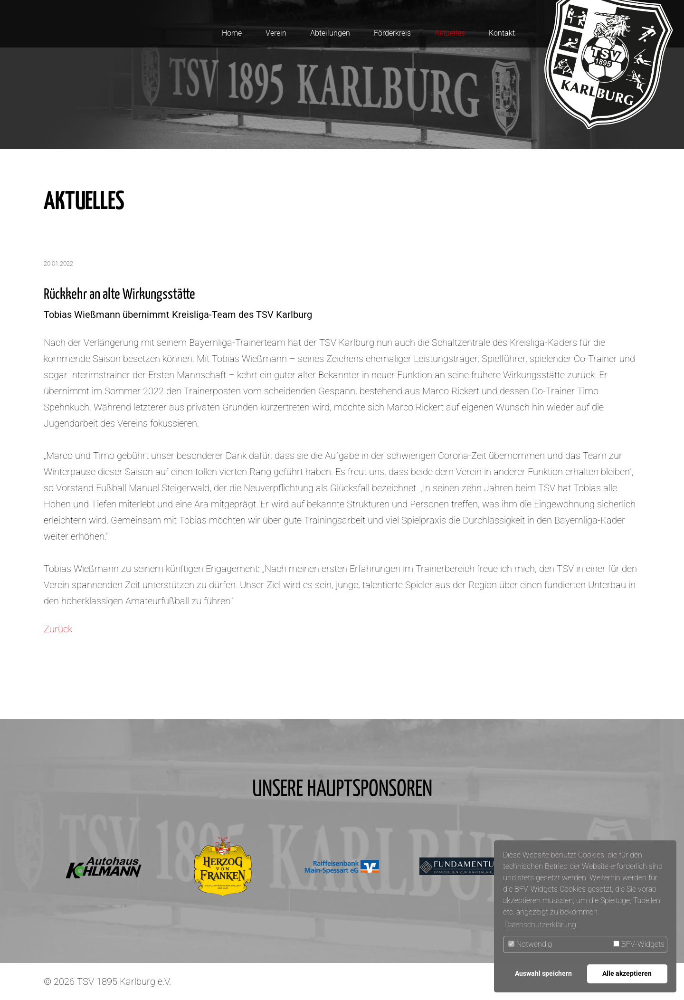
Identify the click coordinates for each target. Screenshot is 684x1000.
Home (232, 33)
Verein (276, 33)
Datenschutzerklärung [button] (540, 924)
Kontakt (502, 33)
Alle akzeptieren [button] (627, 974)
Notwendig (530, 944)
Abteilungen (330, 33)
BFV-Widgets (639, 944)
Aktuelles (450, 33)
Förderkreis (392, 33)
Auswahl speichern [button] (543, 974)
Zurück (58, 629)
